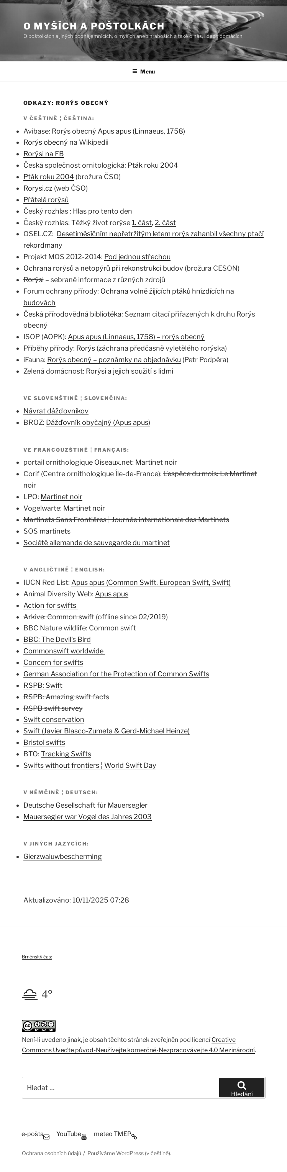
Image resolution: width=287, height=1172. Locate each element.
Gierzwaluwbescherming (62, 856)
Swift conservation (53, 719)
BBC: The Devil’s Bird (57, 639)
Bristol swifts (44, 742)
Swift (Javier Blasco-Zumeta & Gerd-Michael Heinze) (106, 731)
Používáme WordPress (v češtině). (129, 1153)
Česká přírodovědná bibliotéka (72, 314)
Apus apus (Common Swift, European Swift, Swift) (151, 582)
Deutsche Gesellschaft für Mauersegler (85, 805)
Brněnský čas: (37, 957)
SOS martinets (47, 531)
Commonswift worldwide (64, 651)
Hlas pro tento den (101, 211)
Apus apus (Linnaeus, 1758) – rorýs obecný (136, 337)
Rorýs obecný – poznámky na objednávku (114, 360)
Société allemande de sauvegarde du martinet (96, 543)
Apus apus (111, 594)
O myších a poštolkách (94, 26)
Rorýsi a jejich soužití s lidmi (129, 371)
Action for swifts (50, 605)
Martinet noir (156, 462)
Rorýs (85, 348)
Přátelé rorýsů (46, 200)
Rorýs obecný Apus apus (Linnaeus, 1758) (118, 131)
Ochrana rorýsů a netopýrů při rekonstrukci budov (103, 268)
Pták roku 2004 (153, 165)
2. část (165, 223)
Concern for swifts (53, 662)
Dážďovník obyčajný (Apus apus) (98, 422)
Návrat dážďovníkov (56, 411)
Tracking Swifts (66, 754)
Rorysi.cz (37, 188)
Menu (143, 71)
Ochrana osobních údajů (51, 1153)
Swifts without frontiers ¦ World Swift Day (89, 765)
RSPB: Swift (42, 685)
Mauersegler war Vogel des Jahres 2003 (87, 817)
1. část (142, 223)
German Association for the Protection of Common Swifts (116, 674)
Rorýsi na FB (43, 154)
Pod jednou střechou (137, 257)
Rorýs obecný (45, 142)
